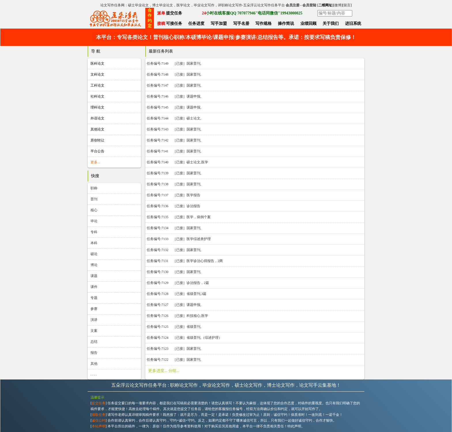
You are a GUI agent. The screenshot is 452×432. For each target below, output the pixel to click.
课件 (94, 287)
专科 (94, 232)
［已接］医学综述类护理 (192, 239)
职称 (94, 188)
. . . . (94, 374)
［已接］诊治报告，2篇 (191, 283)
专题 (94, 298)
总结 (94, 342)
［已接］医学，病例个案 (192, 217)
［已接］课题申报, (187, 96)
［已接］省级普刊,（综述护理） (197, 338)
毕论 (94, 221)
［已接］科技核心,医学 (190, 316)
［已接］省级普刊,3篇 (189, 294)
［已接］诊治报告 (186, 206)
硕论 (94, 254)
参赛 (94, 309)
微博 (337, 5)
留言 (347, 5)
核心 (94, 210)
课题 (94, 276)
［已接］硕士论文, (187, 118)
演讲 (94, 320)
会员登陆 (309, 5)
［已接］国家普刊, (187, 63)
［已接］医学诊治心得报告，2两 (198, 261)
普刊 (94, 199)
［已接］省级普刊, (187, 327)
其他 (94, 364)
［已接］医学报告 (186, 195)
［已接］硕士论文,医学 (190, 162)
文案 (94, 331)
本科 (94, 243)
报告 (94, 353)
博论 (94, 265)
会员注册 (293, 5)
